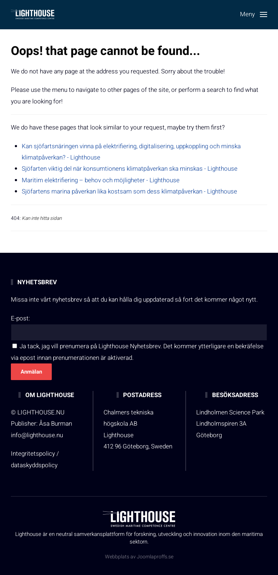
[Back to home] (32, 14)
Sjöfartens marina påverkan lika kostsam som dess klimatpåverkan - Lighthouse (129, 191)
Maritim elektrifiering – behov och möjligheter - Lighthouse (101, 180)
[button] (253, 14)
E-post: (20, 318)
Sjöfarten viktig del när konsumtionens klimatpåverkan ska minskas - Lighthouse (129, 168)
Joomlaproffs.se (155, 557)
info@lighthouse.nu (37, 435)
